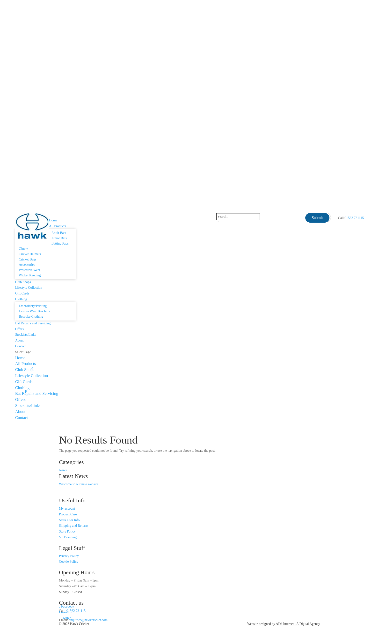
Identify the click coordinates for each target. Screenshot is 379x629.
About (19, 340)
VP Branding (68, 537)
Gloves (24, 249)
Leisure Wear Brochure (34, 311)
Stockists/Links (25, 334)
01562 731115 (354, 218)
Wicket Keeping (30, 275)
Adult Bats (58, 233)
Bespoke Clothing (31, 316)
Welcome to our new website (78, 484)
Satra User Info (69, 520)
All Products (25, 363)
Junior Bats (59, 238)
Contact (20, 346)
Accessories (27, 265)
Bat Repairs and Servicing (33, 323)
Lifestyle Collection (28, 287)
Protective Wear (29, 270)
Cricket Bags (27, 259)
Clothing (22, 387)
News (63, 470)
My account (67, 508)
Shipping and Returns (73, 525)
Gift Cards (22, 293)
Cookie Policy (68, 561)
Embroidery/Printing (33, 306)
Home (53, 220)
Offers (19, 329)
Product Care (68, 514)
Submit (317, 218)
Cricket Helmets (30, 254)
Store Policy (67, 531)
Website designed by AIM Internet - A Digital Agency (283, 624)
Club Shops (23, 282)
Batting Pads (60, 243)
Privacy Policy (69, 556)
